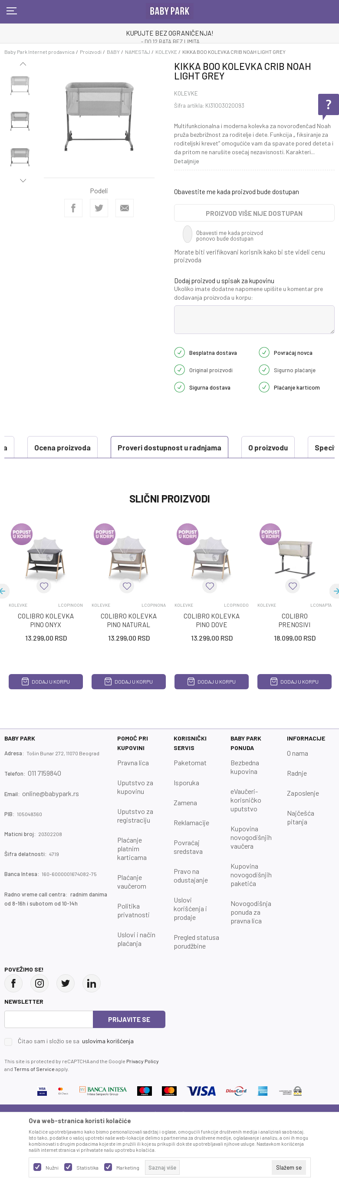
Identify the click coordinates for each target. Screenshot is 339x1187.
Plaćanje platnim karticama (132, 870)
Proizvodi (91, 52)
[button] (43, 607)
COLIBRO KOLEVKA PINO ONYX (46, 642)
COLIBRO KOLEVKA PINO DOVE (212, 642)
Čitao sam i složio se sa (76, 1063)
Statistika (87, 1167)
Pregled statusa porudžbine (196, 963)
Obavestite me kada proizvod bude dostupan (236, 191)
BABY (113, 52)
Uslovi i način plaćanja (136, 960)
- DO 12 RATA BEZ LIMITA (170, 41)
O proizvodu (168, 447)
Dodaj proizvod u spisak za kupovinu (224, 280)
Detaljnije (186, 161)
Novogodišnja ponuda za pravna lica (250, 933)
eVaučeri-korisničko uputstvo (245, 821)
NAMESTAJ (137, 52)
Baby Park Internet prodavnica (39, 52)
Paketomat (190, 784)
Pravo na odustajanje (191, 897)
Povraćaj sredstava (188, 868)
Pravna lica (133, 784)
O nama (297, 774)
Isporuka (186, 804)
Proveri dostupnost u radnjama (70, 447)
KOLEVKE (166, 52)
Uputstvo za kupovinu (135, 808)
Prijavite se (129, 1041)
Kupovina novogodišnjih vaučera (251, 859)
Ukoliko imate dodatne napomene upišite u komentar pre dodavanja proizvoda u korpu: (248, 293)
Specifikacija (237, 447)
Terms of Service (34, 1091)
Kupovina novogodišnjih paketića (251, 896)
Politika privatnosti (133, 931)
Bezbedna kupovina (244, 788)
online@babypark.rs (50, 815)
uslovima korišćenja (108, 1062)
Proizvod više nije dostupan (254, 213)
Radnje (297, 794)
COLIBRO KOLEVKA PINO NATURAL (129, 642)
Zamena (185, 824)
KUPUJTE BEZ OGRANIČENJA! (170, 33)
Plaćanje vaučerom (131, 903)
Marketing (127, 1167)
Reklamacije (191, 844)
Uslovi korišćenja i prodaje (190, 930)
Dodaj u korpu (46, 703)
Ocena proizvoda (46, 469)
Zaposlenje (303, 814)
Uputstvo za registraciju (135, 837)
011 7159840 (44, 794)
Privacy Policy (142, 1083)
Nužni (52, 1167)
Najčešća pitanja (300, 838)
